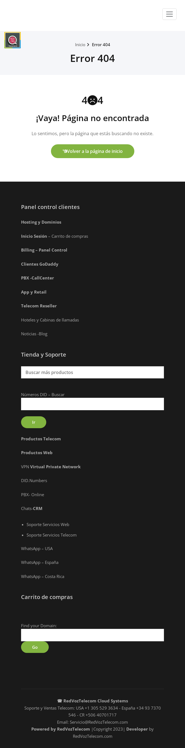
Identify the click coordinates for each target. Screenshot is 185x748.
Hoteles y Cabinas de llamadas (50, 320)
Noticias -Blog (34, 333)
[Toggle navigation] (169, 14)
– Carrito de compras (55, 236)
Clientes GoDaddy (39, 264)
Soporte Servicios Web (48, 524)
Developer (137, 729)
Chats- (31, 508)
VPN (51, 466)
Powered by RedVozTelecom (60, 729)
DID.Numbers (34, 480)
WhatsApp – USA (37, 548)
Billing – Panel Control (44, 250)
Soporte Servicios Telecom (52, 535)
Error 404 (101, 44)
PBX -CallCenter (37, 278)
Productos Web (37, 452)
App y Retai (33, 292)
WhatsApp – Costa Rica (42, 576)
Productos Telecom (41, 438)
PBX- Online (32, 494)
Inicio (80, 44)
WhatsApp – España (39, 562)
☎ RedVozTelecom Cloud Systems (92, 700)
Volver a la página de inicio (93, 151)
